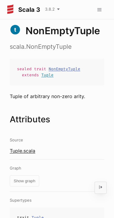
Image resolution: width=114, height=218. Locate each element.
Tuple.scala (22, 151)
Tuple (47, 75)
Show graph (24, 181)
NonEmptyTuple (64, 68)
